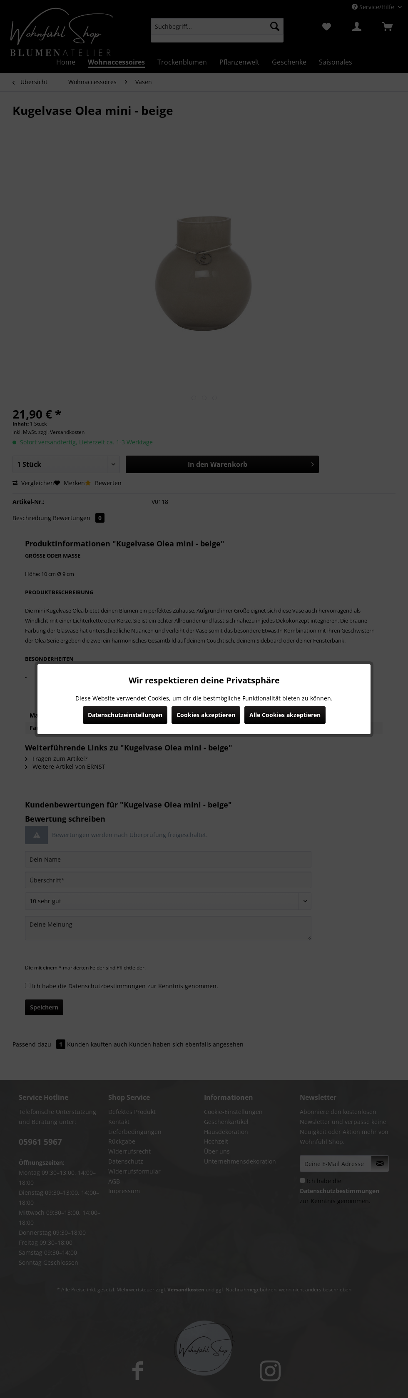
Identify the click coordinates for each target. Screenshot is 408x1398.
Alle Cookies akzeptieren (285, 715)
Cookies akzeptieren (206, 715)
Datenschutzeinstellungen (125, 715)
